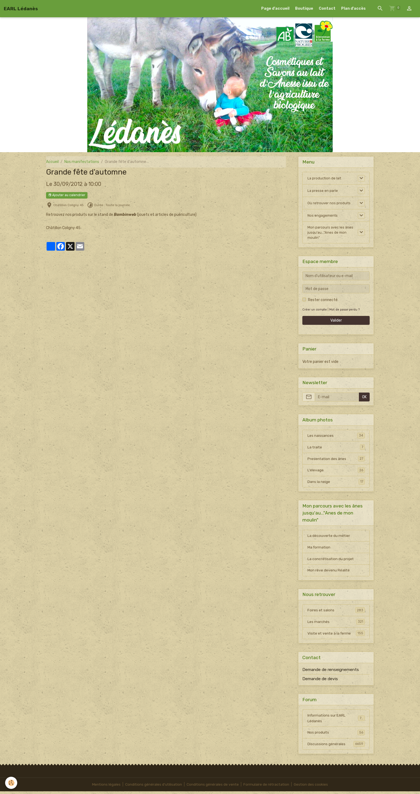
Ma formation (319, 549)
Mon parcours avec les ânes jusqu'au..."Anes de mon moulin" (331, 233)
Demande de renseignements (330, 672)
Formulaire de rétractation (267, 787)
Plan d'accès (353, 8)
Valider (336, 322)
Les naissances (336, 437)
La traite (336, 448)
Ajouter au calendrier (66, 195)
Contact (327, 8)
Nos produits (336, 735)
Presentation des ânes (336, 460)
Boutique (304, 8)
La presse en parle (322, 190)
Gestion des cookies (312, 787)
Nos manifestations (81, 161)
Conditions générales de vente (212, 787)
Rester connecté (323, 301)
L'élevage (336, 472)
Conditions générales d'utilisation (153, 787)
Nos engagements (323, 215)
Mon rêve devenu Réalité (328, 572)
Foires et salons (336, 612)
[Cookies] (11, 783)
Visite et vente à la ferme (336, 635)
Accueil (52, 161)
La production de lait (325, 178)
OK (364, 398)
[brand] (21, 8)
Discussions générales (336, 746)
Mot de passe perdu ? (345, 311)
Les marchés (336, 624)
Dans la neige (336, 483)
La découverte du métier (329, 537)
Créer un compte (314, 311)
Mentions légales (105, 787)
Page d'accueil (275, 8)
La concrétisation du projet (331, 560)
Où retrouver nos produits (329, 203)
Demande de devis (320, 681)
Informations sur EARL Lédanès (336, 720)
